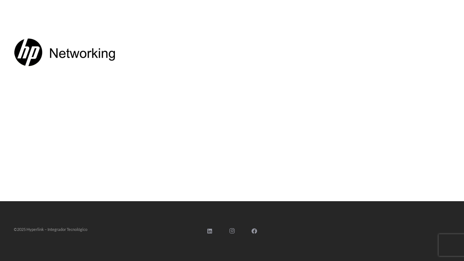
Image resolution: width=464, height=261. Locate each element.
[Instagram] (232, 231)
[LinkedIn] (210, 231)
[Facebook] (254, 231)
